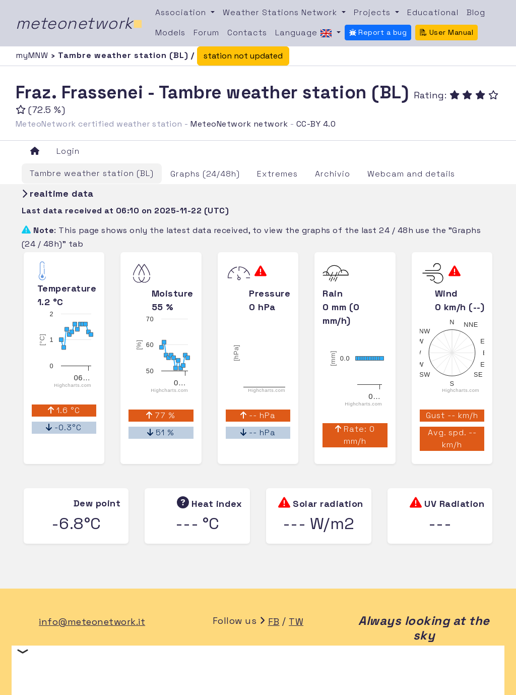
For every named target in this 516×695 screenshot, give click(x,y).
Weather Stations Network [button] (281, 12)
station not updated (243, 55)
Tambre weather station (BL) (92, 173)
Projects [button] (373, 12)
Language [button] (305, 33)
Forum (206, 32)
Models (170, 32)
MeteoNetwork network (239, 124)
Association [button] (182, 12)
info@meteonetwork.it (92, 621)
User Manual (446, 32)
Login (68, 151)
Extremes (277, 173)
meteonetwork (79, 23)
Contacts (247, 32)
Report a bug (378, 32)
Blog (476, 12)
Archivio (332, 173)
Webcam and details (411, 173)
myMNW (33, 55)
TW (296, 621)
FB (274, 621)
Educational (433, 12)
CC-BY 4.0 (316, 124)
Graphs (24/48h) (205, 173)
